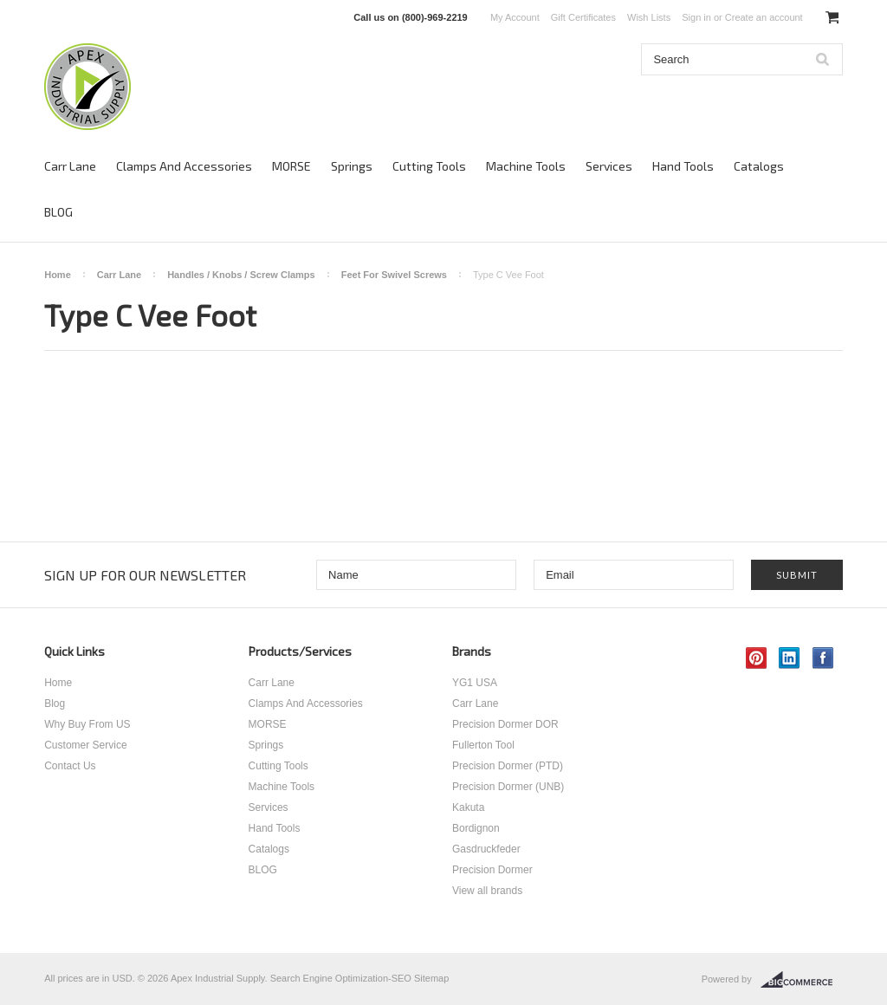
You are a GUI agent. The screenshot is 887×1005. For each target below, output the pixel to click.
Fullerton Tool (483, 745)
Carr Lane (70, 166)
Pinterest (756, 658)
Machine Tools (526, 166)
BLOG (58, 211)
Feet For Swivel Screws (394, 274)
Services (609, 166)
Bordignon (476, 828)
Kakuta (468, 807)
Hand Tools (683, 166)
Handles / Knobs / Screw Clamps (241, 274)
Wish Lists (648, 17)
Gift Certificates (583, 17)
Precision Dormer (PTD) (507, 766)
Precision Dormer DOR (505, 724)
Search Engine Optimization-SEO (340, 978)
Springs (351, 166)
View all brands (487, 891)
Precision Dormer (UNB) (508, 787)
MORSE (291, 166)
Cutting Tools (429, 166)
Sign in (696, 17)
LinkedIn (789, 658)
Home (57, 274)
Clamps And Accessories (184, 166)
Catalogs (759, 166)
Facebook (823, 658)
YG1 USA (474, 683)
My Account (515, 17)
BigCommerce (802, 979)
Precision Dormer (492, 870)
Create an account (764, 17)
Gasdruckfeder (486, 849)
